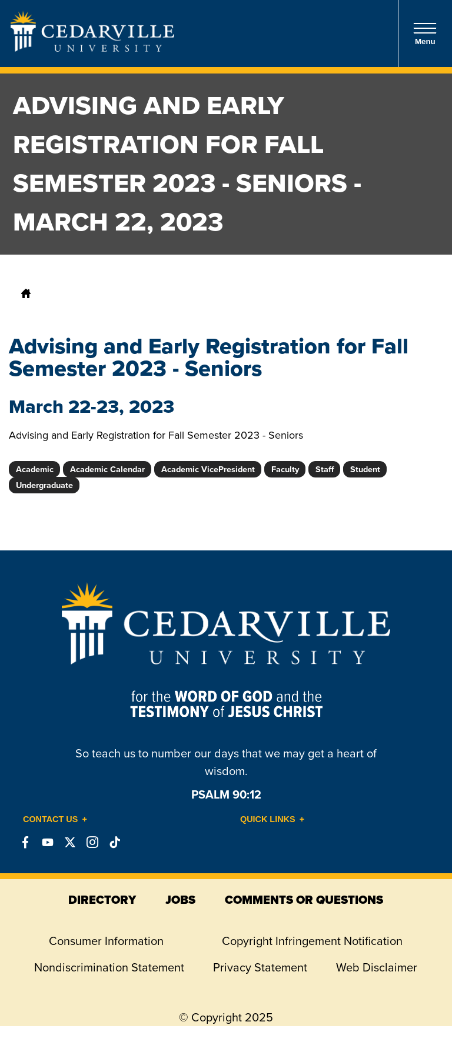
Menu (425, 34)
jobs (180, 900)
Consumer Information (106, 941)
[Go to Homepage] (92, 48)
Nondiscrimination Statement (109, 967)
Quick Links (267, 819)
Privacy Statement (260, 967)
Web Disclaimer (376, 967)
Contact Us (50, 819)
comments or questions (304, 900)
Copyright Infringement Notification (312, 941)
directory (102, 900)
